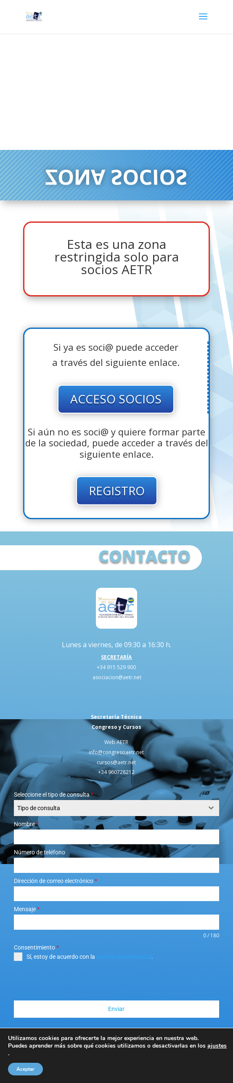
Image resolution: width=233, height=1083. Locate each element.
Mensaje (27, 909)
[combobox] (116, 808)
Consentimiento (36, 947)
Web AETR (116, 742)
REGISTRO (117, 491)
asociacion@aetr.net (117, 677)
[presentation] (78, 980)
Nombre (26, 824)
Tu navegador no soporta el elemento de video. (116, 91)
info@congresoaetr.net (116, 752)
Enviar (116, 1009)
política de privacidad (123, 956)
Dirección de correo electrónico (55, 881)
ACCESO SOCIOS (116, 399)
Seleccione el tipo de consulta (53, 794)
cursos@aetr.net (116, 762)
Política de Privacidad (112, 1063)
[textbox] (108, 808)
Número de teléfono (39, 852)
